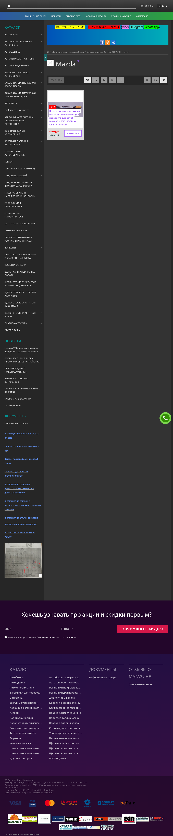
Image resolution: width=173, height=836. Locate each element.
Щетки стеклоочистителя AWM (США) (20, 294)
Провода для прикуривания (13, 205)
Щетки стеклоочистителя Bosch (20, 314)
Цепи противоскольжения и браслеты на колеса (20, 256)
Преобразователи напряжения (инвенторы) (20, 194)
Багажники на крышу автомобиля (17, 74)
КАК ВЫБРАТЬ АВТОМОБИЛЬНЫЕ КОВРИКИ (22, 390)
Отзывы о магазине (141, 684)
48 (164, 80)
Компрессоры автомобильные (14, 153)
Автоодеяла (12, 52)
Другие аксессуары (16, 323)
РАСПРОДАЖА (12, 330)
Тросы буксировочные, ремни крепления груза (18, 239)
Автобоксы (11, 34)
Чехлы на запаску (15, 265)
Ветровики (11, 103)
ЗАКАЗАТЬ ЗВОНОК (166, 418)
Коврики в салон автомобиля (15, 132)
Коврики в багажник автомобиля (17, 143)
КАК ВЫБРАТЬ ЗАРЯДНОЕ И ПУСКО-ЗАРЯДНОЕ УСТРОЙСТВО (22, 360)
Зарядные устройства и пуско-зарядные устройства (19, 120)
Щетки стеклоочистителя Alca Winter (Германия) (20, 284)
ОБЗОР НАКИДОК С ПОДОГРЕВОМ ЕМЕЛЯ (16, 370)
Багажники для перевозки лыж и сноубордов (20, 95)
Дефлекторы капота (17, 110)
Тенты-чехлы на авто (17, 230)
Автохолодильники (17, 65)
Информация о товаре (16, 423)
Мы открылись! (13, 405)
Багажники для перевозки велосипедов (20, 84)
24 (155, 80)
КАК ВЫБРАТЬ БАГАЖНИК (18, 399)
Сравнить (56, 80)
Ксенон (9, 161)
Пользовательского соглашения (56, 637)
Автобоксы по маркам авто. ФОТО (18, 43)
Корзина (149, 6)
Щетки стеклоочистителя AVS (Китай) (20, 304)
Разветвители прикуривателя (14, 215)
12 (147, 80)
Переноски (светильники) (20, 168)
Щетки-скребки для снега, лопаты (20, 273)
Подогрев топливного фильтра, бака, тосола (18, 184)
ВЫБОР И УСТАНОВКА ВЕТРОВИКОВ (16, 380)
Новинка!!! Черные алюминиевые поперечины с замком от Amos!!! (21, 350)
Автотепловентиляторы (19, 58)
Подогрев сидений (16, 175)
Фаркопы (10, 247)
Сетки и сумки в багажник (20, 223)
